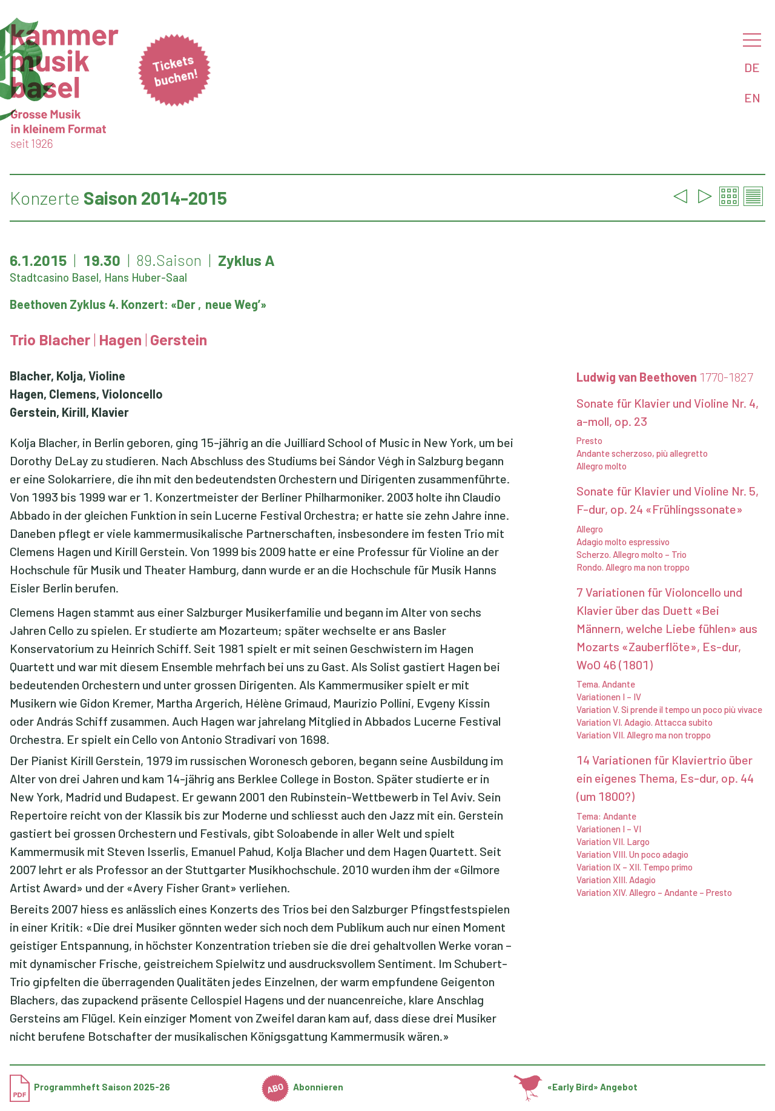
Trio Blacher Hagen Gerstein (108, 339)
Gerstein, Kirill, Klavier (69, 412)
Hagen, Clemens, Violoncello (86, 393)
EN (752, 97)
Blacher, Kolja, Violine (67, 375)
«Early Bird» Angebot (575, 1086)
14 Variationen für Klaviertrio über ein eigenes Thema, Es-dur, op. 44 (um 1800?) (665, 777)
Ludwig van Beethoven (664, 377)
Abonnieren (303, 1086)
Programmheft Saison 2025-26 (90, 1086)
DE (752, 67)
